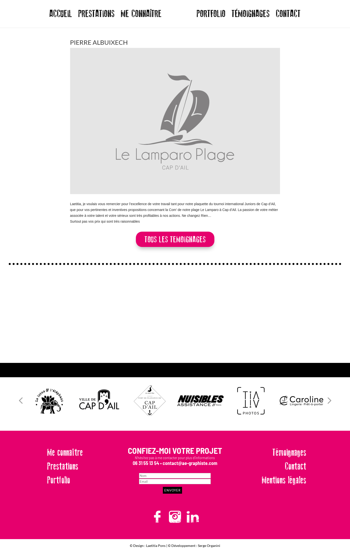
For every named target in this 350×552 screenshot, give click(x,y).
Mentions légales (284, 480)
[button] (20, 400)
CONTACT (288, 15)
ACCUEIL (60, 15)
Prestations (62, 466)
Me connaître (65, 452)
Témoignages (289, 452)
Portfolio (58, 480)
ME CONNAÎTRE (141, 15)
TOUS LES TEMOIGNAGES (175, 239)
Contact (295, 466)
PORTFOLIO (211, 15)
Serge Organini (209, 545)
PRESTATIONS (96, 15)
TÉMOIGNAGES (251, 15)
